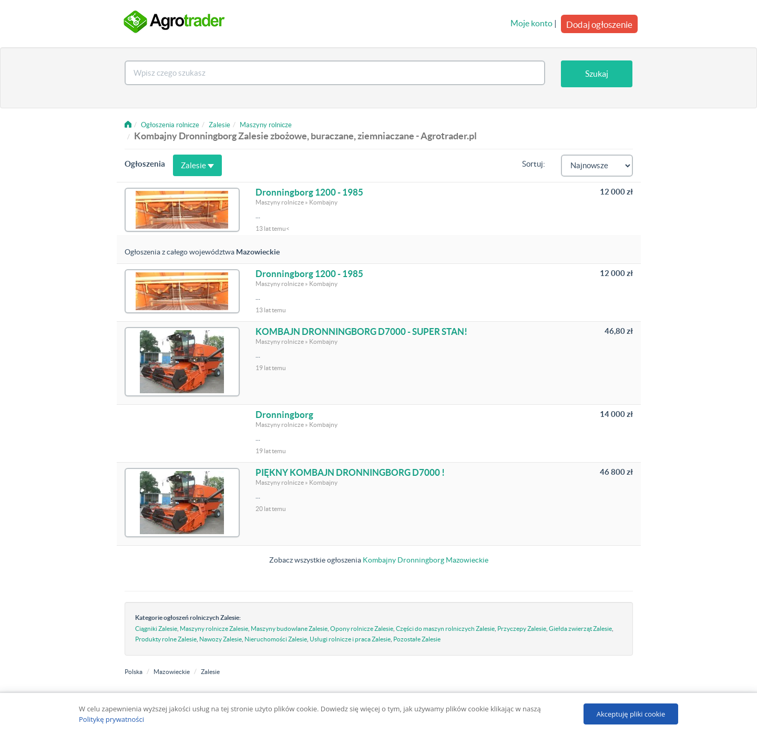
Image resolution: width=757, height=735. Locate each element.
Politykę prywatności (111, 719)
